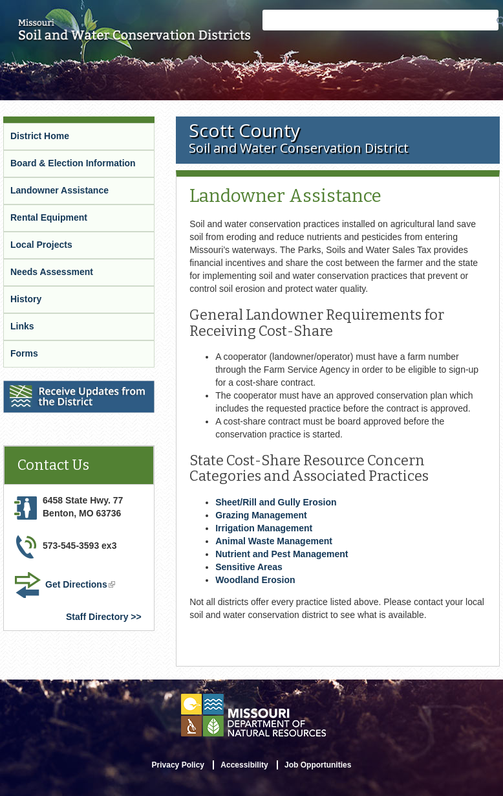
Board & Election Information (73, 163)
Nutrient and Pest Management (281, 554)
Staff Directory (97, 617)
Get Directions (81, 585)
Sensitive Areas (249, 567)
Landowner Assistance (59, 190)
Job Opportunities (317, 764)
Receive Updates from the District (78, 389)
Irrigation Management (263, 528)
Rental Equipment (48, 217)
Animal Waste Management (273, 541)
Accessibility (244, 764)
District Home (39, 136)
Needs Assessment (51, 272)
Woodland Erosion (255, 580)
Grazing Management (261, 515)
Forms (24, 353)
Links (22, 326)
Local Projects (41, 244)
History (25, 299)
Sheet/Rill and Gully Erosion (275, 502)
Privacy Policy (178, 764)
